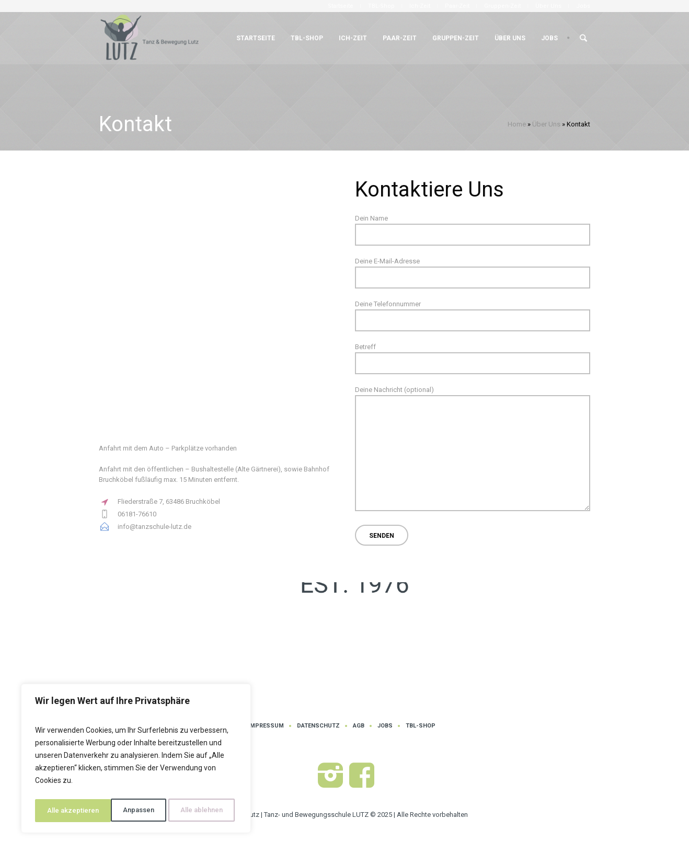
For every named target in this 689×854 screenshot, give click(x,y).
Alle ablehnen (125, 810)
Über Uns (546, 124)
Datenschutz (318, 725)
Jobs (385, 725)
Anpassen (62, 810)
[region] (136, 760)
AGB (358, 725)
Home (517, 124)
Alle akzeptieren (199, 810)
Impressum (266, 725)
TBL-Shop (420, 725)
